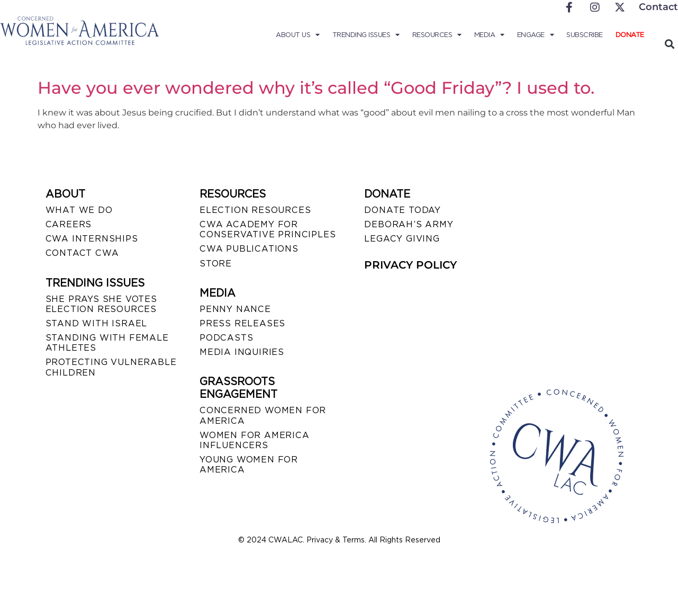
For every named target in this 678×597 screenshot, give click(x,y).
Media (489, 35)
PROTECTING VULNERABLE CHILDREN (111, 367)
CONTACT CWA (82, 253)
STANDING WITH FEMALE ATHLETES (107, 343)
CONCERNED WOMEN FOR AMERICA (263, 415)
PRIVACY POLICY (410, 265)
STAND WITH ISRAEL (97, 323)
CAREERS (69, 224)
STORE (216, 264)
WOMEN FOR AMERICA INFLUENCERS (255, 440)
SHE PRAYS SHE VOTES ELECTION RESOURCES (101, 304)
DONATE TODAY (402, 210)
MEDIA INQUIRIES (242, 352)
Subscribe (584, 35)
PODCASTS (226, 338)
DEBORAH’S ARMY (408, 224)
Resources (437, 35)
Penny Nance (235, 309)
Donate (630, 35)
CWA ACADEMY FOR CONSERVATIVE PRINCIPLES (268, 229)
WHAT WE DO (79, 210)
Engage (535, 35)
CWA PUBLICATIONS (249, 249)
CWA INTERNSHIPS (92, 239)
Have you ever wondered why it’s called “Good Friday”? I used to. (316, 87)
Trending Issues (366, 35)
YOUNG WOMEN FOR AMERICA (249, 465)
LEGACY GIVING (401, 239)
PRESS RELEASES (242, 323)
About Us (298, 35)
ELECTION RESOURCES (255, 210)
